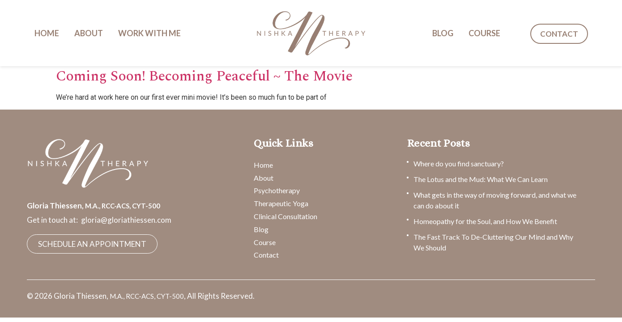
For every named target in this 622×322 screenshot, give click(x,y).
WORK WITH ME (149, 33)
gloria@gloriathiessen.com (126, 220)
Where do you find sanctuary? (458, 163)
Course (265, 242)
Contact (266, 254)
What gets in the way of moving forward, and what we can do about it (494, 200)
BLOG (442, 33)
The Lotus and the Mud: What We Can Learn (480, 179)
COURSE (484, 33)
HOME (46, 33)
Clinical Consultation (285, 216)
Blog (261, 229)
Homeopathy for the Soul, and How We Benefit (485, 221)
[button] (152, 33)
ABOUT (88, 33)
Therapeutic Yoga (281, 203)
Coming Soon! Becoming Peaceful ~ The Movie (204, 76)
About (263, 178)
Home (263, 165)
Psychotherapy (277, 190)
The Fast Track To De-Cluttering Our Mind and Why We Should (493, 242)
